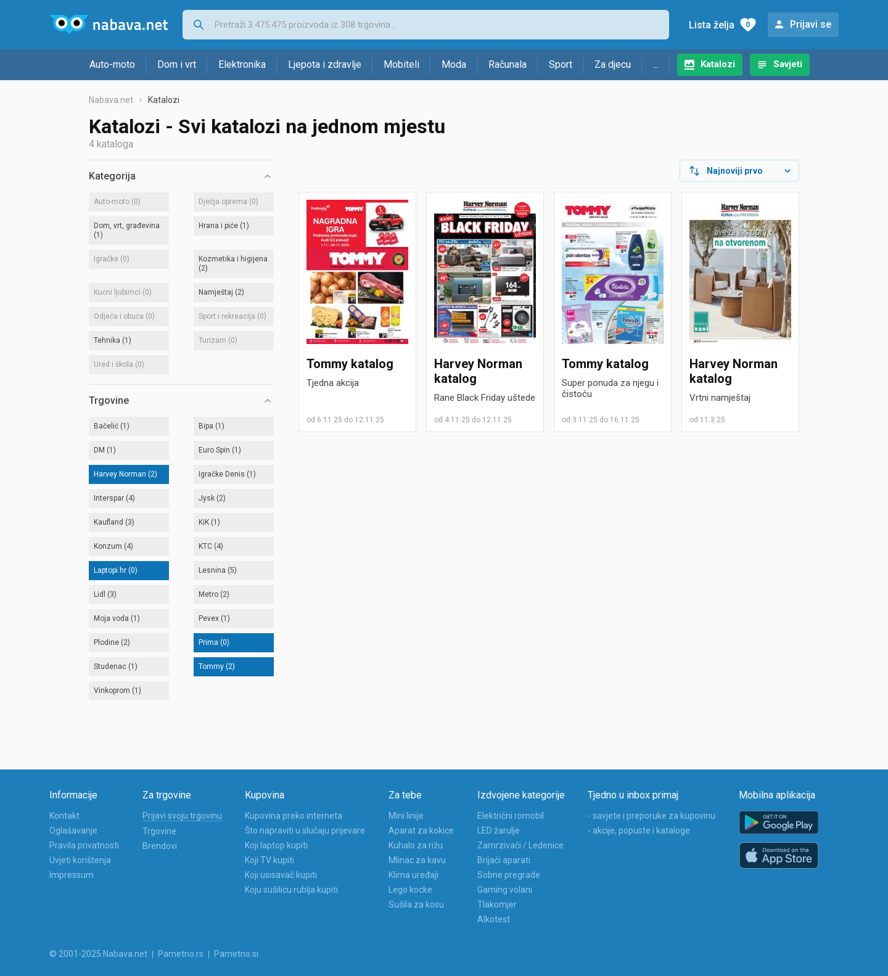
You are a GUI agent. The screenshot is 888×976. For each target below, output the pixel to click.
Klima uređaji (413, 875)
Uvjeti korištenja (80, 860)
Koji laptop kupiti (276, 845)
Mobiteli (401, 64)
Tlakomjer (497, 904)
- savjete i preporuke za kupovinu (651, 816)
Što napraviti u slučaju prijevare (305, 830)
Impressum (71, 875)
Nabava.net (111, 100)
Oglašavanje (73, 830)
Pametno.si (236, 954)
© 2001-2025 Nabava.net (98, 954)
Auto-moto (112, 64)
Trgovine (159, 831)
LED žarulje (498, 830)
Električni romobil (510, 816)
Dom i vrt (176, 64)
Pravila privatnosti (84, 845)
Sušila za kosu (416, 904)
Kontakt (64, 816)
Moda (454, 64)
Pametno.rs (181, 954)
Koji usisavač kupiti (281, 875)
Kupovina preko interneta (293, 816)
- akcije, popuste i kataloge (639, 830)
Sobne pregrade (508, 875)
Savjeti (787, 64)
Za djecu (612, 64)
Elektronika (242, 64)
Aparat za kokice (421, 830)
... (656, 64)
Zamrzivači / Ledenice (520, 845)
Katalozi (718, 64)
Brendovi (159, 846)
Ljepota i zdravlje (324, 64)
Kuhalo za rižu (415, 845)
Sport (560, 64)
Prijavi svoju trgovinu (182, 816)
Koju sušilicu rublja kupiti (291, 890)
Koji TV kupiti (269, 860)
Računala (507, 64)
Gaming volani (504, 890)
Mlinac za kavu (417, 860)
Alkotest (493, 919)
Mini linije (406, 816)
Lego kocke (410, 890)
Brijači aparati (503, 860)
